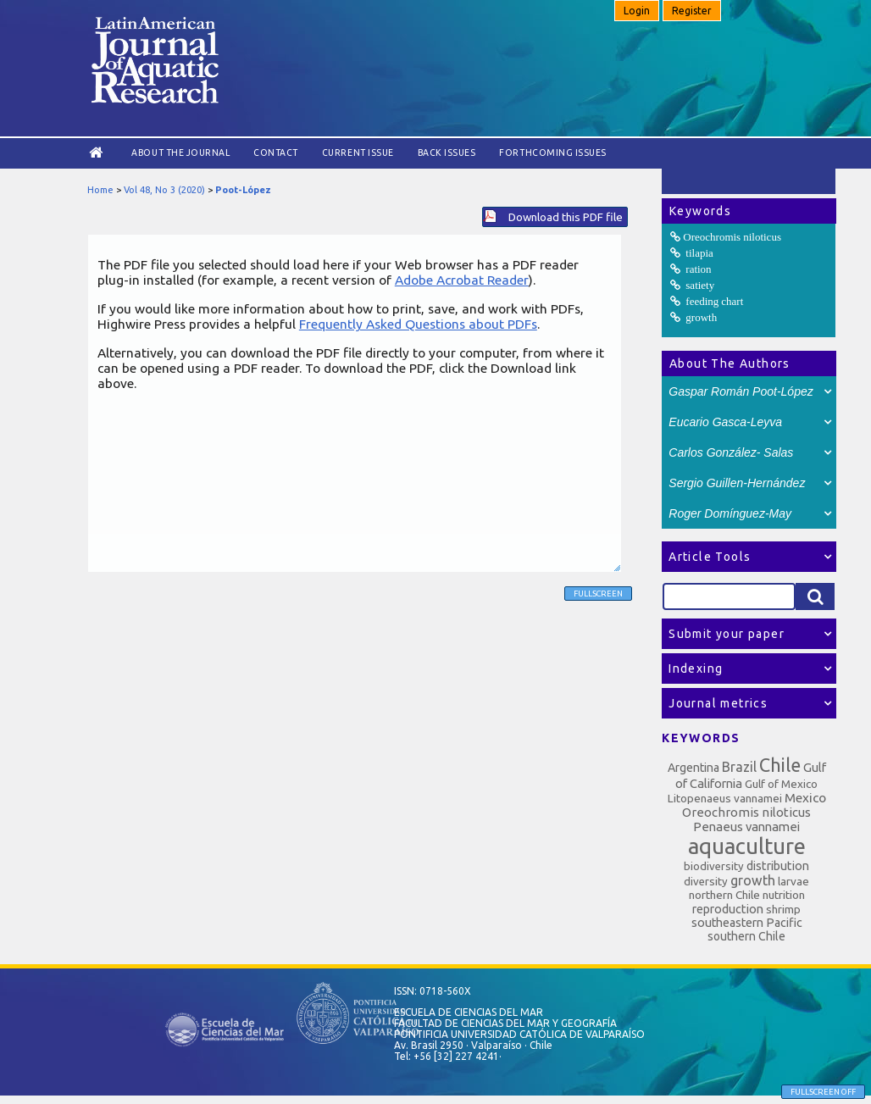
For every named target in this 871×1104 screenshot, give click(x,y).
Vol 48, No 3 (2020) (164, 190)
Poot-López (243, 190)
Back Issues (447, 152)
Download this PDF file (565, 217)
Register (692, 10)
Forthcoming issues (552, 152)
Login (637, 10)
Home (100, 190)
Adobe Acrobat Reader (462, 279)
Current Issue (358, 152)
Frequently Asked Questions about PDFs (418, 323)
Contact (275, 152)
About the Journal (180, 152)
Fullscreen (598, 593)
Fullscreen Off (823, 1091)
